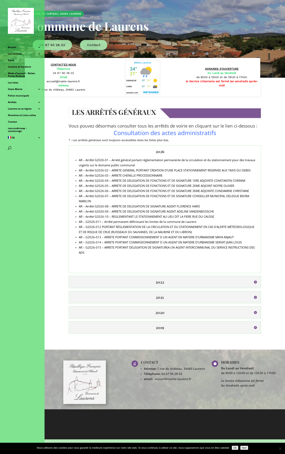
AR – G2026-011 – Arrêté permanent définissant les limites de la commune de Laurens (137, 222)
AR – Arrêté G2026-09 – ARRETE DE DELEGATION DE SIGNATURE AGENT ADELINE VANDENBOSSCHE (146, 211)
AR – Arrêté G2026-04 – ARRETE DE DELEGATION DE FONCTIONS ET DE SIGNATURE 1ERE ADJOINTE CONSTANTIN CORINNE (162, 181)
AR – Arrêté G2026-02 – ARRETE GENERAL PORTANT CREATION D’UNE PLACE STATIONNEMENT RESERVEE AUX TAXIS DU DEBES (165, 170)
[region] (142, 48)
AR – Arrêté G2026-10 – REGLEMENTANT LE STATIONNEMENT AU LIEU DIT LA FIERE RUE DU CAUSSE (146, 216)
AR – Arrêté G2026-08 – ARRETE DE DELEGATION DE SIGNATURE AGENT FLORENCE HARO (139, 206)
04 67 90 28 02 (171, 374)
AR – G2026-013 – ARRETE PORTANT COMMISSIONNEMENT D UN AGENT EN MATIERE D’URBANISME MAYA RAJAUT (156, 237)
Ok (235, 447)
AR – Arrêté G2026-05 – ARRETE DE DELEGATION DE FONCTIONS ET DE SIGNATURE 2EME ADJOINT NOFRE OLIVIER (156, 186)
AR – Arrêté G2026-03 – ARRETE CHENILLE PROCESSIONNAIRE (120, 175)
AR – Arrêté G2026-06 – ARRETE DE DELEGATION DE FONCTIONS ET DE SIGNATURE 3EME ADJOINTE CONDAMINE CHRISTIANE (164, 191)
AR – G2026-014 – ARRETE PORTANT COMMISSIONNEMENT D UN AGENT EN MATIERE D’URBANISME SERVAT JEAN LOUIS (160, 242)
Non (244, 447)
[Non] (280, 448)
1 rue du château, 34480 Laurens (180, 369)
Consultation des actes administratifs (165, 133)
